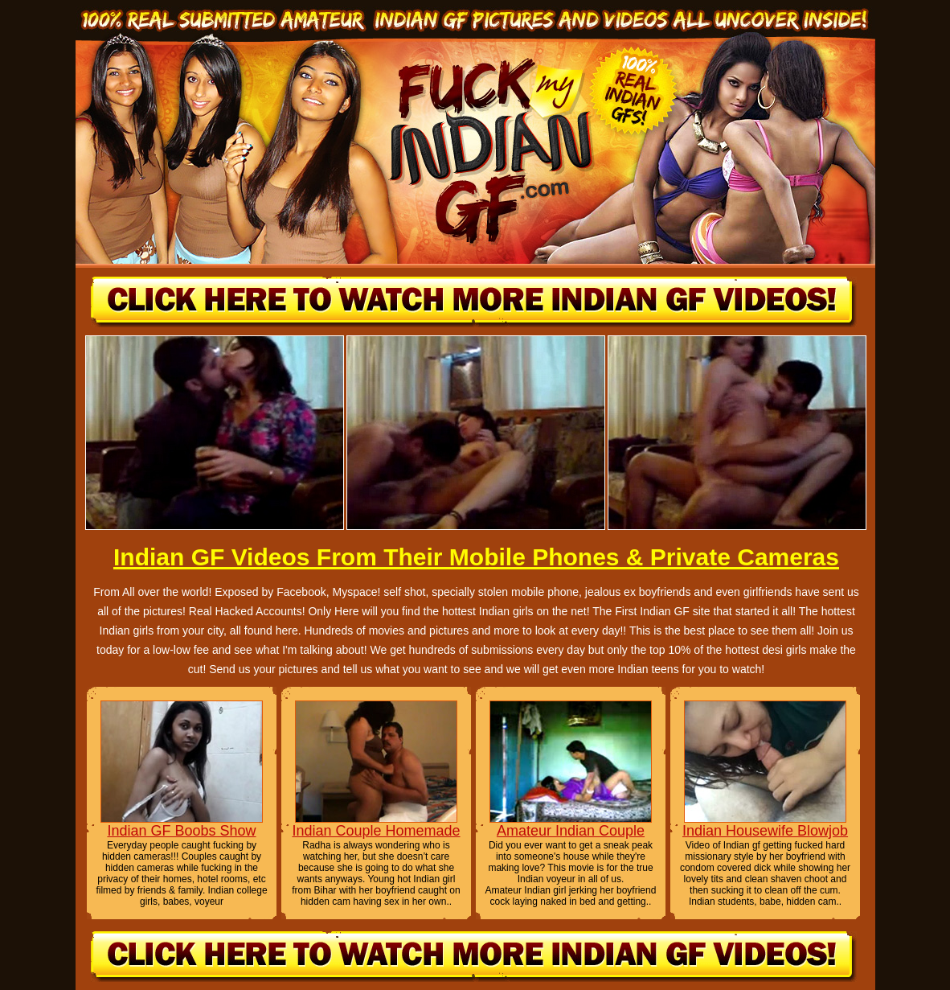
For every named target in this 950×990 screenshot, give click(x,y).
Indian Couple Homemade (376, 831)
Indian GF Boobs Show (181, 831)
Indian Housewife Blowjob (765, 831)
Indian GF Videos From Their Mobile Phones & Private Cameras (476, 557)
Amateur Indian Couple (571, 831)
